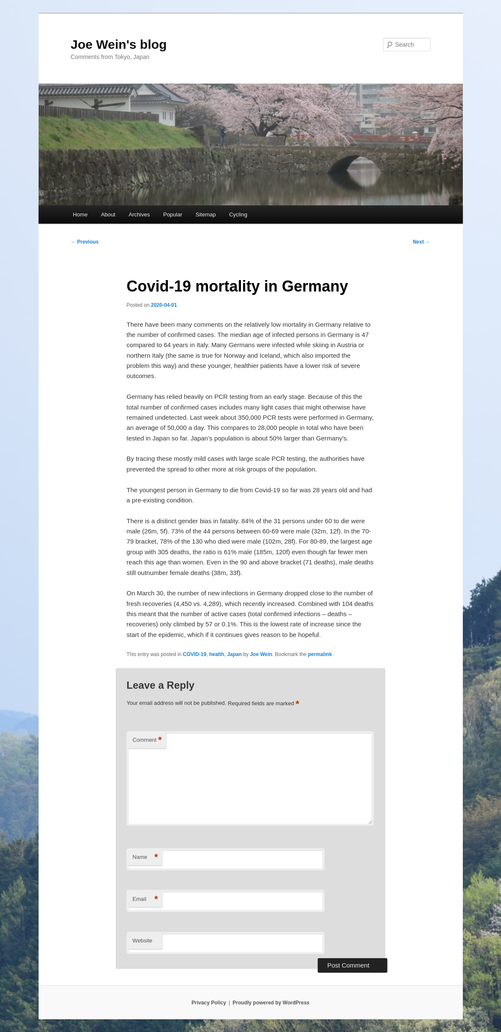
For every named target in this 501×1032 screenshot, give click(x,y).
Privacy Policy (208, 1003)
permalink (320, 654)
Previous (85, 242)
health (216, 654)
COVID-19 (194, 654)
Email (145, 899)
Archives (139, 214)
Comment (147, 740)
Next (421, 242)
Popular (172, 214)
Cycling (238, 214)
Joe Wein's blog (119, 44)
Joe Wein (261, 654)
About (108, 214)
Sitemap (206, 214)
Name (145, 857)
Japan (234, 654)
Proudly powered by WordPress (270, 1003)
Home (80, 214)
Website (142, 940)
